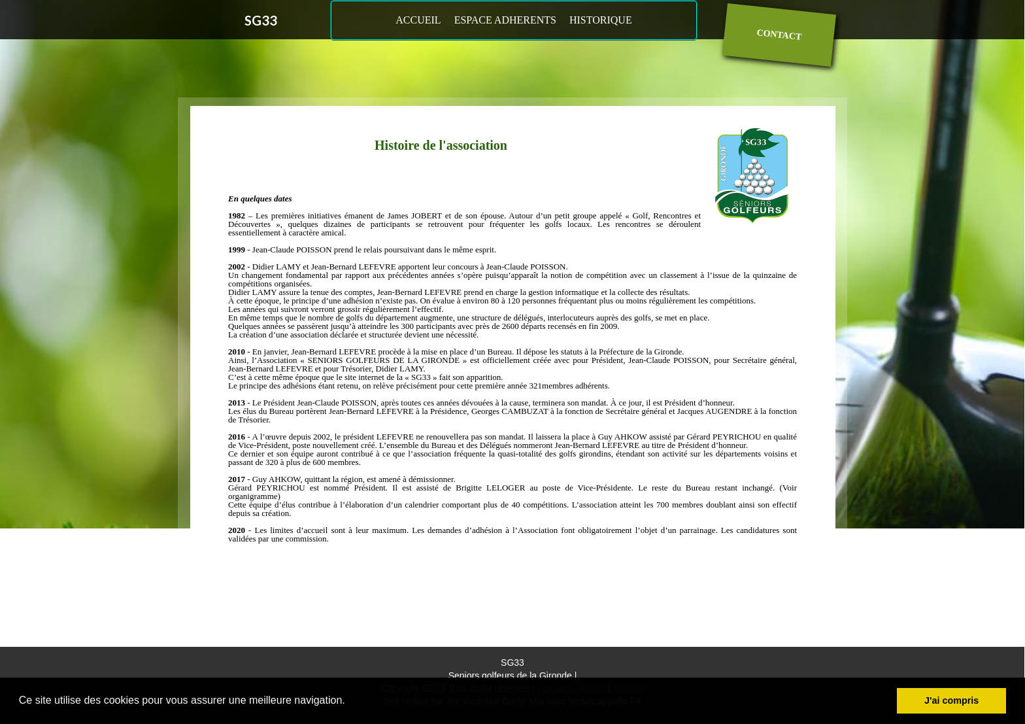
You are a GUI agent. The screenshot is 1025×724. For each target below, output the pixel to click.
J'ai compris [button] (951, 700)
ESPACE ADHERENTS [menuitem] (505, 20)
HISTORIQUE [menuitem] (600, 20)
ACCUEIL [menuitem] (418, 20)
